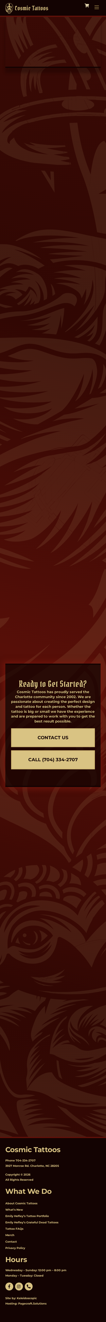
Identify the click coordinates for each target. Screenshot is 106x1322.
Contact (11, 1241)
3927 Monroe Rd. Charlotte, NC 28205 (32, 1166)
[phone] (29, 1286)
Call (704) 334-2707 (53, 759)
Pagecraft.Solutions (32, 1303)
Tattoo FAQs (14, 1229)
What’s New (14, 1209)
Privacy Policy (15, 1248)
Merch (9, 1235)
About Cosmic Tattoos (21, 1203)
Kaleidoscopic (27, 1298)
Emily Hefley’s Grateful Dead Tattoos (31, 1222)
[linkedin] (19, 1286)
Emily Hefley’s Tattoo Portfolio (27, 1216)
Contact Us (53, 737)
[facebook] (9, 1286)
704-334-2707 (26, 1160)
